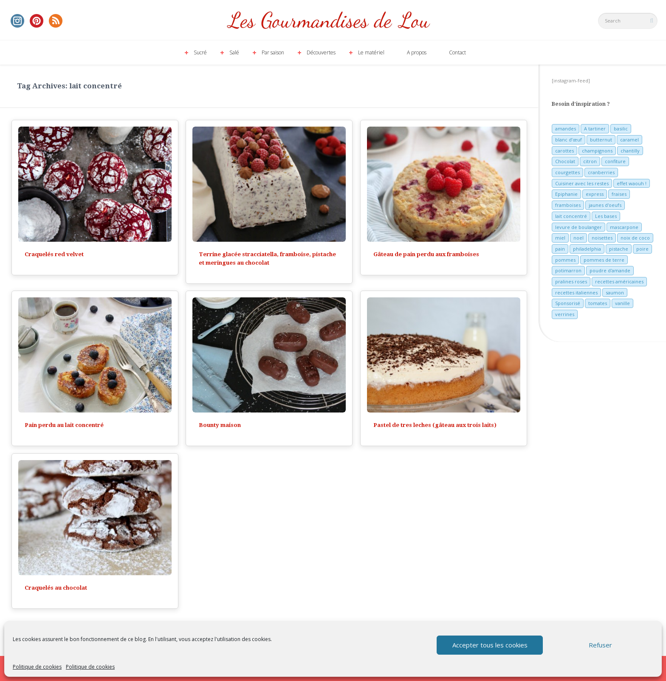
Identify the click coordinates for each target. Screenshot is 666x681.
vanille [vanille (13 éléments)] (622, 303)
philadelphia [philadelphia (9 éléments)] (587, 249)
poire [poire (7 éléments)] (642, 249)
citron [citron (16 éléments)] (590, 161)
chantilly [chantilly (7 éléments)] (630, 150)
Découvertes (321, 52)
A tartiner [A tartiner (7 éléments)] (595, 128)
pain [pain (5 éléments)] (560, 249)
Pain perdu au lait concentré (64, 425)
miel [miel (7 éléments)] (560, 238)
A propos (416, 52)
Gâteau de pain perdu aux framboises (426, 254)
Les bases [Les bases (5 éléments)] (606, 216)
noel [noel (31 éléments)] (578, 238)
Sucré (200, 52)
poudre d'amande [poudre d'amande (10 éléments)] (610, 270)
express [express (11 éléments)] (595, 194)
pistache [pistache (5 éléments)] (618, 249)
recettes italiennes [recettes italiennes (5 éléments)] (576, 292)
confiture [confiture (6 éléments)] (615, 161)
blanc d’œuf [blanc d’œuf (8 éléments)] (568, 139)
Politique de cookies (37, 666)
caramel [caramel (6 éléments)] (629, 139)
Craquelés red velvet (54, 254)
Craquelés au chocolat (56, 588)
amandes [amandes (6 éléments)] (565, 128)
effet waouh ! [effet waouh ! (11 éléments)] (631, 183)
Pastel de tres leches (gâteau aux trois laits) (435, 425)
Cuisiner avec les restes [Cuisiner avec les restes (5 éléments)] (582, 183)
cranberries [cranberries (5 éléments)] (601, 172)
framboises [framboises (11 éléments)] (568, 205)
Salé (234, 52)
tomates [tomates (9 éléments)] (597, 303)
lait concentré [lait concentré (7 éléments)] (571, 216)
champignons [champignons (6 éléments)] (597, 150)
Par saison (273, 52)
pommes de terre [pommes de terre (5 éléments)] (604, 260)
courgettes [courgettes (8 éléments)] (567, 172)
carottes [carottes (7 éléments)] (564, 150)
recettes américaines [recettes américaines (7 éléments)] (619, 281)
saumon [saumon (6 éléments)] (615, 292)
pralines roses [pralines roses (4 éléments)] (571, 281)
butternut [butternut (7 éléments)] (601, 139)
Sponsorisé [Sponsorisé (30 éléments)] (567, 303)
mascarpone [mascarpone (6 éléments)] (624, 227)
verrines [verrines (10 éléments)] (564, 314)
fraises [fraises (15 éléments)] (619, 194)
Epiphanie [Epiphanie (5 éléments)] (566, 194)
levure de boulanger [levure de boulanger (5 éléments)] (578, 227)
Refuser (600, 645)
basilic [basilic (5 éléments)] (621, 128)
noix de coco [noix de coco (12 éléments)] (635, 238)
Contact (457, 52)
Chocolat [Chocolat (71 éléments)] (565, 161)
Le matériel (371, 52)
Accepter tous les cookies (490, 645)
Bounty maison (220, 425)
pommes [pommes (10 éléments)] (565, 260)
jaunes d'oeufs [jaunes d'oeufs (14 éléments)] (605, 205)
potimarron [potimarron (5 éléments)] (568, 270)
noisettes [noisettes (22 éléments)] (602, 238)
